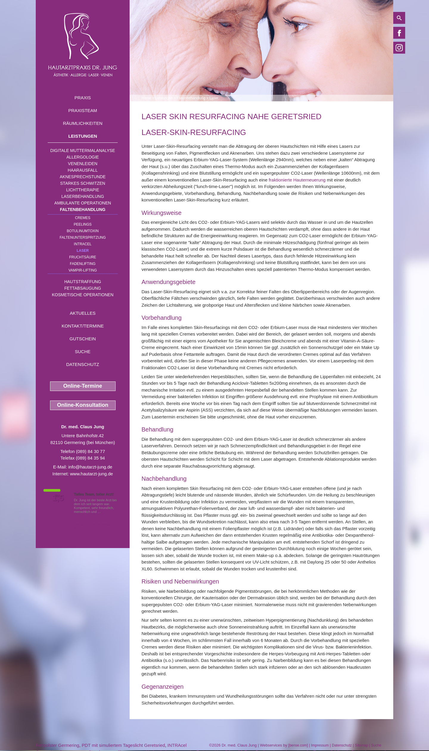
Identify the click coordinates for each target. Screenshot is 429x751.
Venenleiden (82, 163)
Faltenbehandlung (82, 209)
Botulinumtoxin (83, 231)
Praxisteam (82, 110)
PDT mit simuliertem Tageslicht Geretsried (123, 745)
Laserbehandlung (82, 196)
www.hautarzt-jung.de (91, 473)
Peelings (82, 224)
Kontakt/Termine (83, 325)
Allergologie (82, 157)
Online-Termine (82, 386)
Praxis (82, 97)
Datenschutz (82, 364)
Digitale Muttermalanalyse (82, 150)
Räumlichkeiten (82, 123)
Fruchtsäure (82, 257)
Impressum (320, 745)
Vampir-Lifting (83, 270)
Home (146, 98)
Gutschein (82, 338)
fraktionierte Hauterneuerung (297, 179)
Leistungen (82, 136)
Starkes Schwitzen (82, 183)
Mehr (105, 511)
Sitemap (361, 745)
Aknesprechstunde (82, 176)
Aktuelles (83, 313)
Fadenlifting (82, 264)
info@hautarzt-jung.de (90, 466)
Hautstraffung (82, 281)
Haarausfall (82, 170)
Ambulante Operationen (82, 203)
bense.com (298, 745)
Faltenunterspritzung (83, 237)
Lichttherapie (82, 189)
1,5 (58, 498)
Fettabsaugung (82, 288)
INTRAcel (82, 244)
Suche (83, 351)
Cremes (82, 218)
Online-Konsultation (82, 405)
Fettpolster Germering (57, 745)
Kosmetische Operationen (83, 294)
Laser (83, 251)
